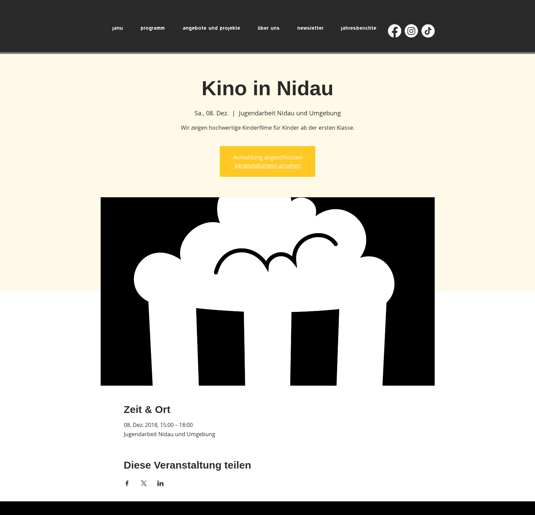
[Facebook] (394, 31)
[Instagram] (411, 31)
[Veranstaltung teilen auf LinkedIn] (160, 483)
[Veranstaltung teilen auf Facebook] (127, 483)
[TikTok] (428, 31)
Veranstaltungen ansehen (267, 165)
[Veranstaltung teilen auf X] (144, 483)
